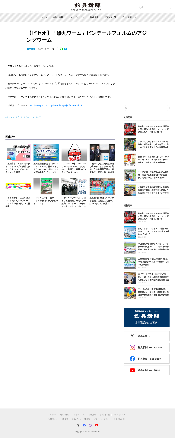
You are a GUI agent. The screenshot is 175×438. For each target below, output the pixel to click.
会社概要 (65, 419)
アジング (10, 117)
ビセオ (19, 117)
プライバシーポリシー (102, 419)
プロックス (30, 117)
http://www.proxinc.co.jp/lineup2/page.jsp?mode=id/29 (56, 105)
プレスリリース (129, 17)
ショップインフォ (76, 17)
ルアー (40, 117)
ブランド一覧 (110, 17)
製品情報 (94, 17)
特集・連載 (58, 17)
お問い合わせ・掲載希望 (81, 419)
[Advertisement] (147, 80)
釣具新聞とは (53, 419)
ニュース (43, 17)
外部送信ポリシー (120, 419)
